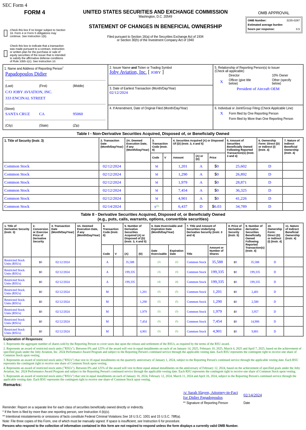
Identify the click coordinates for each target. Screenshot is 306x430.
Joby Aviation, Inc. (128, 72)
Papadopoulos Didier (26, 73)
